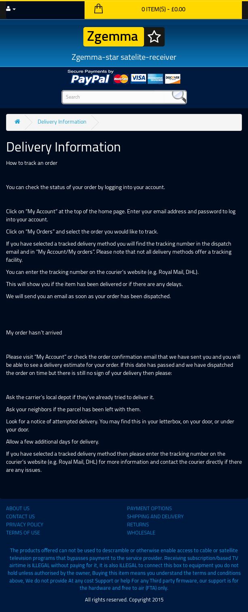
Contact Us (20, 516)
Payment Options (149, 508)
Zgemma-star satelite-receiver (124, 44)
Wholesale (141, 533)
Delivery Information (62, 122)
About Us (18, 508)
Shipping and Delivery (155, 516)
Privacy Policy (24, 525)
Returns (138, 525)
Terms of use (23, 533)
